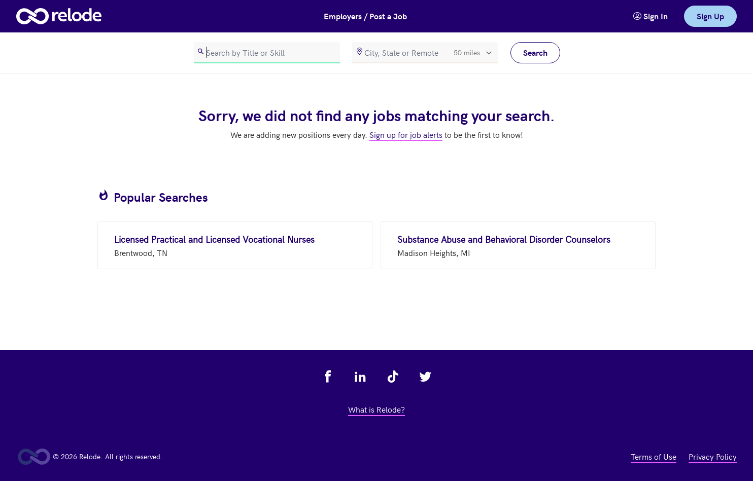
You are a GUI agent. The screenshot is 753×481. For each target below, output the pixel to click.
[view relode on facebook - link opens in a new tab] (328, 376)
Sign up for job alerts (405, 134)
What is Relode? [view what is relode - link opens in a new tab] (376, 409)
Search (535, 52)
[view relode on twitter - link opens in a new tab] (425, 376)
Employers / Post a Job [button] (365, 16)
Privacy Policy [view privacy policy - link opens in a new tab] (713, 456)
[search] (267, 52)
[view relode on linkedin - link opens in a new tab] (360, 376)
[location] (425, 52)
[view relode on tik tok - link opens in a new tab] (393, 376)
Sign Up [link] (710, 16)
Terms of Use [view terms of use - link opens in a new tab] (653, 456)
